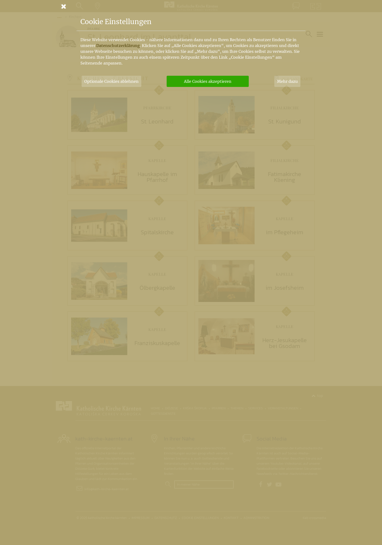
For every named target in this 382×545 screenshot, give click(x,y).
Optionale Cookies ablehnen (111, 81)
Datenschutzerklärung (118, 45)
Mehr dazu (287, 81)
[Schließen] (191, 6)
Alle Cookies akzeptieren (207, 81)
